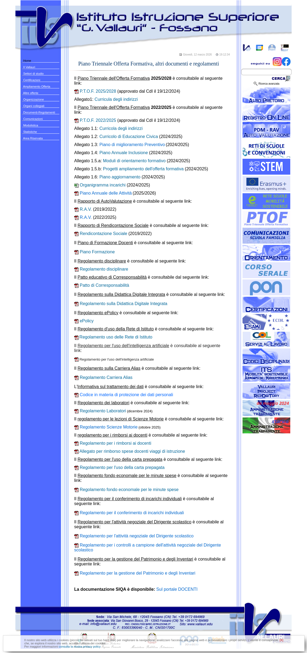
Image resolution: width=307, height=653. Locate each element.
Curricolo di (128, 136)
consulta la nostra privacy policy (80, 646)
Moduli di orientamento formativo (134, 160)
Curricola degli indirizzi (120, 128)
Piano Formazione (94, 252)
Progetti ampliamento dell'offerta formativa (143, 169)
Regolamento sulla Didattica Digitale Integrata (120, 303)
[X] (281, 640)
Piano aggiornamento (119, 177)
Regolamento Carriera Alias (103, 377)
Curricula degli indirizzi (116, 99)
